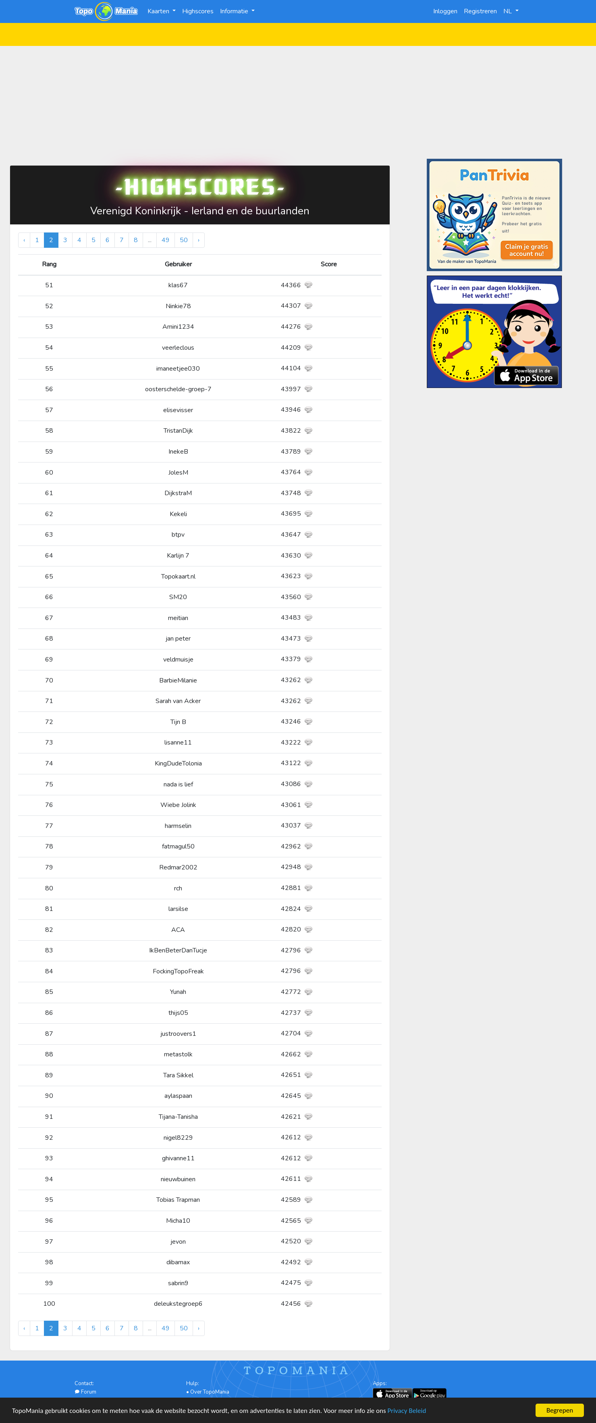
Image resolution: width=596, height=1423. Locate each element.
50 (184, 240)
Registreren (480, 11)
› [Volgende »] (198, 240)
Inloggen (445, 11)
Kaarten (159, 11)
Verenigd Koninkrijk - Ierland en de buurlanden (199, 211)
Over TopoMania (209, 1392)
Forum (85, 1392)
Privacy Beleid (407, 1411)
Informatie (235, 11)
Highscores (198, 11)
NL (508, 11)
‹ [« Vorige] (24, 240)
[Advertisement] (298, 102)
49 (166, 240)
